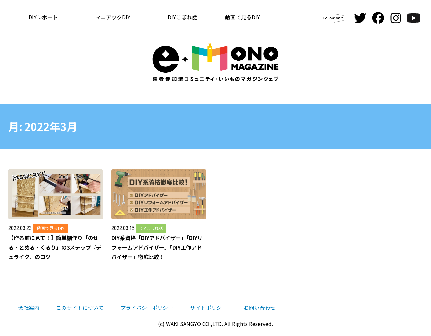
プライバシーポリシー (146, 307)
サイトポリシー (208, 307)
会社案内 (28, 307)
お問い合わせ (260, 307)
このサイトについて (80, 307)
